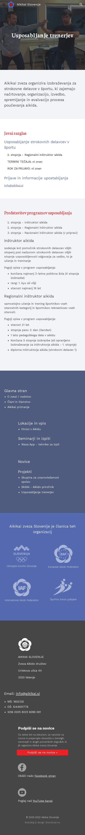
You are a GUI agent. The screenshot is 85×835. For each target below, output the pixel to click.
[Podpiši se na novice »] (42, 752)
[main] (42, 35)
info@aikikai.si (13, 185)
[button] (4, 4)
